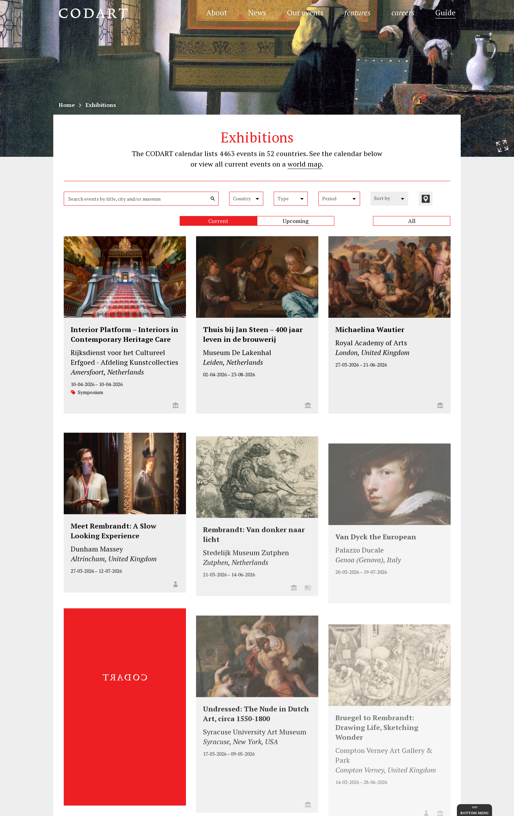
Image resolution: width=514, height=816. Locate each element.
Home (67, 105)
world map (305, 164)
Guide (445, 12)
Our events (305, 12)
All (411, 221)
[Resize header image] (502, 146)
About (216, 12)
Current (218, 221)
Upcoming (296, 221)
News (257, 12)
